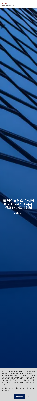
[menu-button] (32, 4)
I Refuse (30, 397)
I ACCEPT (19, 397)
